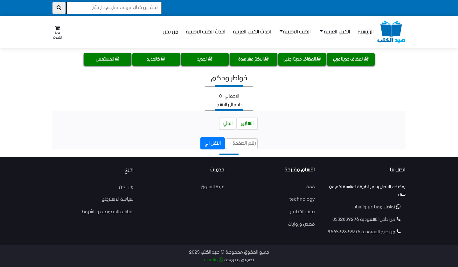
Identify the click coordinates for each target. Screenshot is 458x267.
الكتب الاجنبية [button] (297, 32)
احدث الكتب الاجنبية (206, 32)
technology (302, 199)
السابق (247, 123)
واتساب (213, 260)
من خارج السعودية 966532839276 (364, 232)
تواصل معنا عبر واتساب (376, 207)
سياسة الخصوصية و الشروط (107, 212)
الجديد (204, 59)
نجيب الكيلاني (302, 212)
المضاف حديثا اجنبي (302, 59)
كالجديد (156, 59)
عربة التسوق (212, 187)
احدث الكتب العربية (252, 32)
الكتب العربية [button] (336, 32)
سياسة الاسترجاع (118, 199)
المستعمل (107, 59)
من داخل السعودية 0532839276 (366, 219)
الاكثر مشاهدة (253, 59)
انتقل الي (213, 143)
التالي (227, 123)
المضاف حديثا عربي (351, 59)
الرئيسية (365, 32)
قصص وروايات (301, 224)
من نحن (170, 32)
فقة (310, 187)
